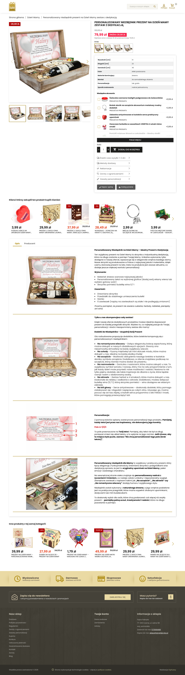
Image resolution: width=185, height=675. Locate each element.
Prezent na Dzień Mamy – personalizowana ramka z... (22, 556)
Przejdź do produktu (118, 101)
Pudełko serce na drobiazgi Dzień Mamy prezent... (21, 232)
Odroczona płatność (17, 643)
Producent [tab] (29, 243)
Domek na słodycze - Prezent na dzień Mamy (49, 556)
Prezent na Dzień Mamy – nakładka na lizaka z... (78, 556)
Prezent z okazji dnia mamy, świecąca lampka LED (78, 232)
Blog (11, 656)
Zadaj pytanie (126, 187)
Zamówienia (99, 622)
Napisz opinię (106, 187)
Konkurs (12, 639)
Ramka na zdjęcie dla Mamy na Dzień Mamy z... (160, 556)
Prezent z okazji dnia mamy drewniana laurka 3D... (50, 232)
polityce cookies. (105, 670)
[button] (87, 62)
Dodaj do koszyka (126, 149)
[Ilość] (103, 149)
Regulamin (13, 626)
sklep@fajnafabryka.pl (159, 633)
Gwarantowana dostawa (19, 646)
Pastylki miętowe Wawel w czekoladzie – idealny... (161, 232)
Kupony (12, 636)
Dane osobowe (100, 619)
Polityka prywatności (17, 622)
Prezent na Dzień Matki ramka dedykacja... (105, 556)
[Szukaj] (154, 6)
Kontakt (12, 649)
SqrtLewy (172, 670)
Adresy (97, 626)
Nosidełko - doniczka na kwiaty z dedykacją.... (106, 232)
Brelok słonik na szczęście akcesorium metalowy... (132, 232)
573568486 (156, 629)
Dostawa (12, 619)
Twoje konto (101, 614)
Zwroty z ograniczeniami (19, 629)
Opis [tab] (17, 243)
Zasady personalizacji (18, 633)
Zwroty (12, 653)
